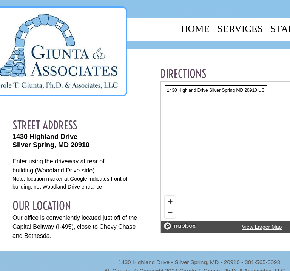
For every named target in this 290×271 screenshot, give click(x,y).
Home (195, 28)
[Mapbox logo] (179, 226)
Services (240, 28)
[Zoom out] (170, 212)
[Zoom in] (170, 201)
